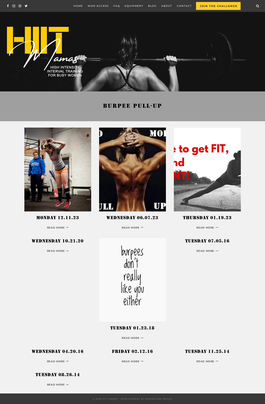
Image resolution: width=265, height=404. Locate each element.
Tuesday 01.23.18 (132, 328)
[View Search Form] (257, 6)
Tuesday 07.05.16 (207, 241)
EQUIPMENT (134, 5)
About (166, 5)
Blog (152, 5)
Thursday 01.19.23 (207, 218)
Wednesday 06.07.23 (132, 218)
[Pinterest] (20, 6)
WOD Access (98, 5)
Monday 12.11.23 (57, 218)
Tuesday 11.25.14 (207, 352)
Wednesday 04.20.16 (58, 352)
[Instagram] (14, 6)
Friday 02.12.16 (132, 352)
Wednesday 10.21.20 (58, 241)
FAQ (116, 5)
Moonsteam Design (158, 399)
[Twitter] (26, 6)
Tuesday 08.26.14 (57, 375)
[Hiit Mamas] (44, 51)
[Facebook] (8, 6)
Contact (184, 5)
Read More (58, 227)
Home (78, 5)
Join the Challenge (218, 6)
